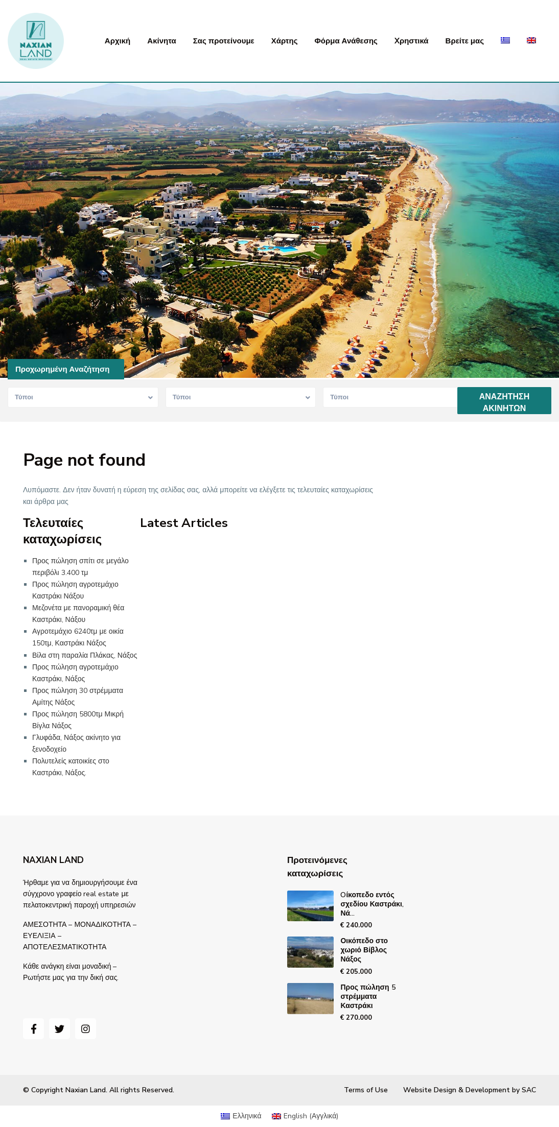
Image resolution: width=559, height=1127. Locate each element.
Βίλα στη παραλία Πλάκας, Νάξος (84, 655)
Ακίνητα (161, 41)
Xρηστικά (411, 41)
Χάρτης (284, 41)
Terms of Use (366, 1090)
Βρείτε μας (465, 41)
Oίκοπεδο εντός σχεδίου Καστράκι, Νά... (372, 904)
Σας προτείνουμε (223, 41)
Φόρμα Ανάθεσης (345, 41)
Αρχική (117, 41)
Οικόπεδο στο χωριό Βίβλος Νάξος (364, 950)
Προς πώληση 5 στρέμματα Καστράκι (367, 996)
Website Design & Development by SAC (469, 1090)
